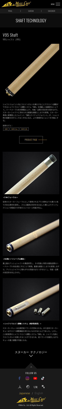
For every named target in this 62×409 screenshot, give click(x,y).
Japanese (24, 393)
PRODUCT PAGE (31, 139)
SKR (6, 129)
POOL (10, 11)
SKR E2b (24, 129)
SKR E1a (14, 129)
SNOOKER (51, 11)
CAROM (31, 11)
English (39, 393)
